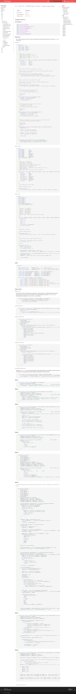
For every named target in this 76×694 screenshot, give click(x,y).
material (8, 46)
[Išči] (56, 1)
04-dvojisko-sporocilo (6, 28)
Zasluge (2, 8)
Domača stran (3, 7)
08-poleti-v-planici (8, 36)
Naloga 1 (64, 25)
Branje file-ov (65, 18)
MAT (2, 14)
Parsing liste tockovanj (67, 22)
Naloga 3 (64, 28)
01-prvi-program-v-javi (6, 24)
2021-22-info (4, 21)
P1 (1, 18)
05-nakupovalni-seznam (7, 31)
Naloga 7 (64, 34)
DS (1, 12)
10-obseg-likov (8, 42)
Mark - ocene (65, 14)
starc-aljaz (5, 38)
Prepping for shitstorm (66, 7)
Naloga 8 (64, 35)
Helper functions (65, 17)
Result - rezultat (66, 12)
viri (4, 39)
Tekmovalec (65, 11)
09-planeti (4, 41)
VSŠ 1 (2, 11)
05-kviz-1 (8, 29)
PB (1, 48)
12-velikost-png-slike (6, 45)
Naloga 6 (64, 32)
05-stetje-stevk (5, 32)
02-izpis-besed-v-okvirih (7, 25)
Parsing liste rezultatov (67, 21)
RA (1, 49)
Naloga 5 (64, 31)
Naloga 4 (64, 29)
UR (1, 52)
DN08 (63, 15)
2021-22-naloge (8, 22)
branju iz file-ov (23, 370)
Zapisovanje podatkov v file (67, 24)
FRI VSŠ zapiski (3, 5)
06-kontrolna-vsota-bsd (7, 34)
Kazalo (63, 5)
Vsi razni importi (65, 8)
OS (1, 15)
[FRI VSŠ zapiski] (1, 1)
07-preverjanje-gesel (6, 35)
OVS (2, 17)
